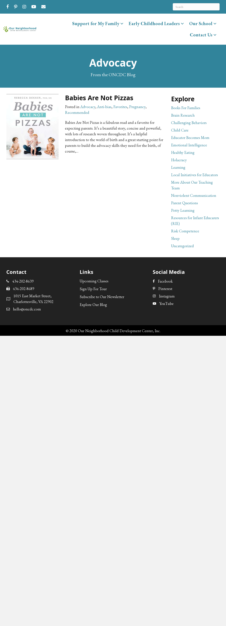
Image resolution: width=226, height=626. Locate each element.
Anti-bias (104, 106)
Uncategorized (182, 245)
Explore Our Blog (93, 304)
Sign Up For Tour (93, 288)
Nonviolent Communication (193, 195)
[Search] (196, 6)
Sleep (175, 238)
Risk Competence (185, 231)
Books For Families (185, 107)
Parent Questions (184, 202)
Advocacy (87, 106)
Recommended (77, 112)
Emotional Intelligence (189, 145)
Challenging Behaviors (189, 122)
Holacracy (179, 159)
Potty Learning (182, 210)
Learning (178, 167)
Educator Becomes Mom (190, 137)
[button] (121, 23)
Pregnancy (137, 106)
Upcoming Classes (94, 281)
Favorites (120, 106)
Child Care (180, 130)
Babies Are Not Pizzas (99, 97)
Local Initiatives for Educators (194, 174)
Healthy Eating (182, 152)
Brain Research (183, 115)
